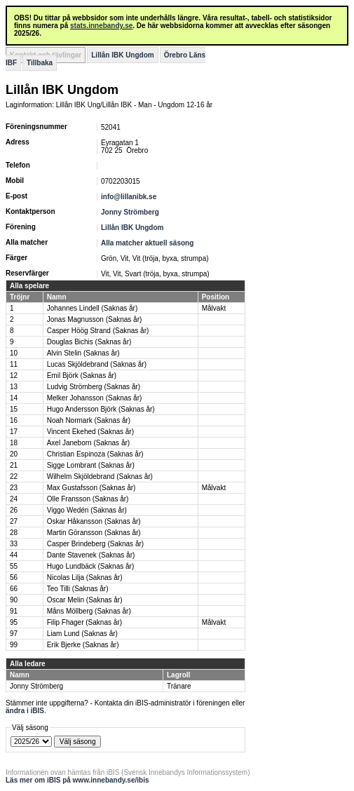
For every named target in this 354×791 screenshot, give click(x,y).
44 (14, 555)
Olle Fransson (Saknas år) (88, 499)
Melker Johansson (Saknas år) (94, 398)
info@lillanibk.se (128, 197)
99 (14, 645)
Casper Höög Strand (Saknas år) (98, 330)
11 (14, 364)
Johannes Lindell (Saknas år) (92, 308)
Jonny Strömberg (130, 212)
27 (14, 521)
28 (14, 532)
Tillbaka (40, 63)
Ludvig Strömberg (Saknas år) (93, 387)
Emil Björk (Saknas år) (81, 375)
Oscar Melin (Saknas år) (85, 600)
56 (14, 577)
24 (14, 499)
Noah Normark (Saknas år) (88, 420)
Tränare (179, 686)
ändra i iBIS (25, 711)
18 (14, 443)
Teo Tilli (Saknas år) (78, 589)
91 (14, 611)
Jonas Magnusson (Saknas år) (94, 319)
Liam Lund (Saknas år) (82, 633)
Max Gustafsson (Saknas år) (91, 488)
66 (14, 589)
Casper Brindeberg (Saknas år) (95, 544)
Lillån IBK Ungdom (122, 55)
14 (14, 398)
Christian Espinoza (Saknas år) (95, 454)
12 (14, 375)
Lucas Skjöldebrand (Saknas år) (97, 364)
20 (14, 454)
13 (14, 387)
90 (14, 600)
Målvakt (214, 308)
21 (14, 465)
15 (14, 409)
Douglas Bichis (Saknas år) (89, 342)
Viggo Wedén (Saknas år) (87, 510)
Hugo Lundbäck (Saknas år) (91, 566)
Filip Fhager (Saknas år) (84, 622)
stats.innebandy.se (101, 25)
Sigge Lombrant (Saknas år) (91, 465)
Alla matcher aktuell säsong (147, 243)
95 (14, 622)
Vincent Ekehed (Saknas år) (90, 431)
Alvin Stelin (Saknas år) (83, 353)
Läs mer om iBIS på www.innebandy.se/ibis (77, 780)
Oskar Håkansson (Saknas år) (94, 521)
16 (14, 420)
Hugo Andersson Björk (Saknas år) (101, 409)
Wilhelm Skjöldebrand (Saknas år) (100, 476)
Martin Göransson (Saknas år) (94, 532)
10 (14, 353)
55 (14, 566)
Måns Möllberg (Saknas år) (89, 611)
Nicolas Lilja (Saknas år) (85, 577)
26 (14, 510)
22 (14, 476)
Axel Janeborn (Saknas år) (88, 443)
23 (14, 488)
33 (14, 544)
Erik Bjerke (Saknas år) (83, 645)
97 (14, 633)
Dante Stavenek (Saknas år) (91, 555)
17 (14, 431)
